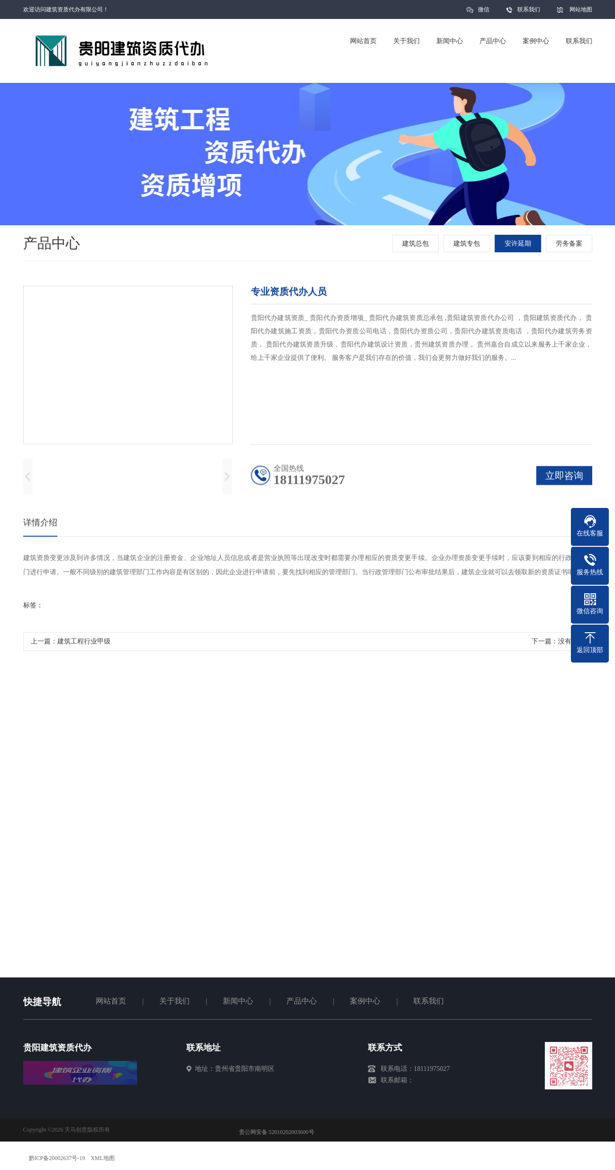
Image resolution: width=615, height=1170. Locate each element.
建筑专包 (467, 243)
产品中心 (301, 1001)
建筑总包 (416, 243)
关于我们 (174, 1001)
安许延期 (518, 243)
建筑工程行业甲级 (83, 643)
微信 (483, 12)
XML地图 (103, 1158)
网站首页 (111, 1001)
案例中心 (365, 1001)
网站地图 (580, 9)
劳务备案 (570, 243)
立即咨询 (564, 477)
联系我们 (528, 9)
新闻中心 (238, 1001)
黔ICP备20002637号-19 (57, 1158)
